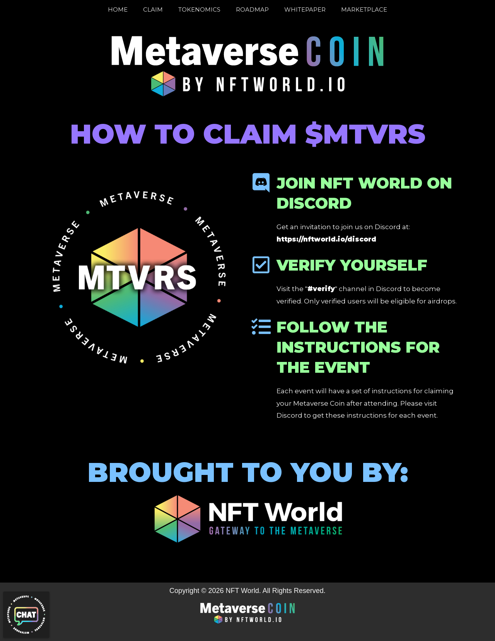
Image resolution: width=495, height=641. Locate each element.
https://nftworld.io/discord (326, 239)
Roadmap (252, 9)
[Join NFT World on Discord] (261, 182)
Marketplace (364, 9)
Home (118, 9)
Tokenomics (199, 9)
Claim (153, 9)
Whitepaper (305, 9)
